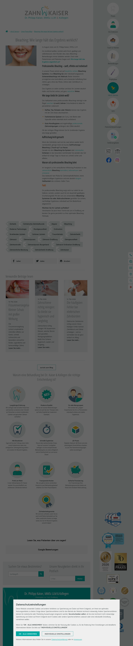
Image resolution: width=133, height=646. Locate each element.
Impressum (78, 639)
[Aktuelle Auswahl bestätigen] (28, 633)
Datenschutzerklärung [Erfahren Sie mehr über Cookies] (59, 639)
